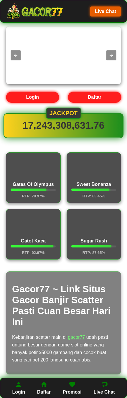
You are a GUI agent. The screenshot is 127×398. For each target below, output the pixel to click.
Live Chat (105, 11)
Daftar (94, 97)
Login (32, 97)
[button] (16, 55)
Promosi (72, 387)
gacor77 (76, 337)
